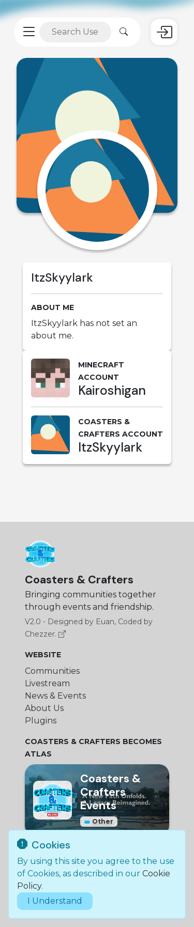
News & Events (55, 696)
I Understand (54, 901)
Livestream (47, 683)
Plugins (40, 720)
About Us (44, 708)
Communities (52, 671)
